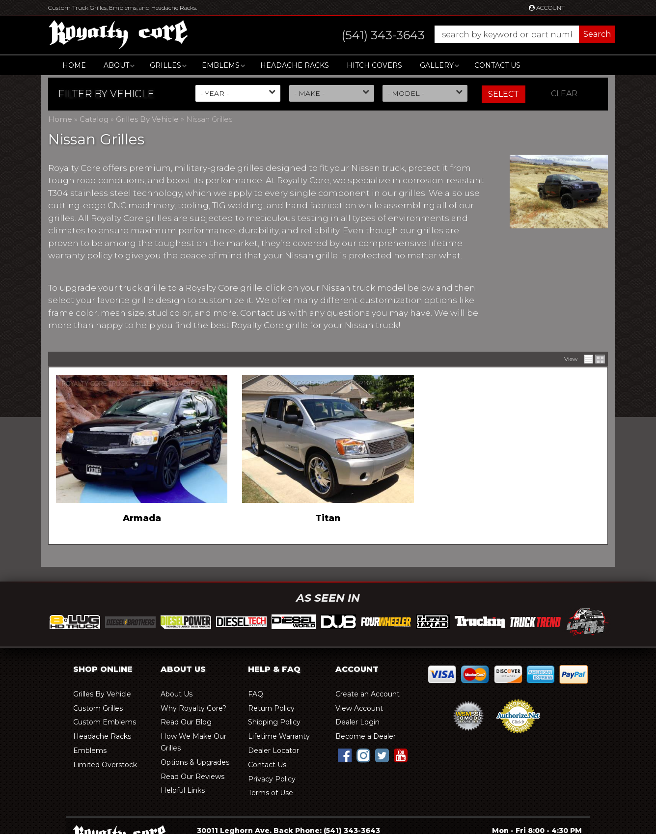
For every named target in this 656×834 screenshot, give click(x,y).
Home (74, 65)
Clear (564, 93)
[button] (468, 34)
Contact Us (497, 65)
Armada (142, 518)
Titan (328, 518)
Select (503, 94)
